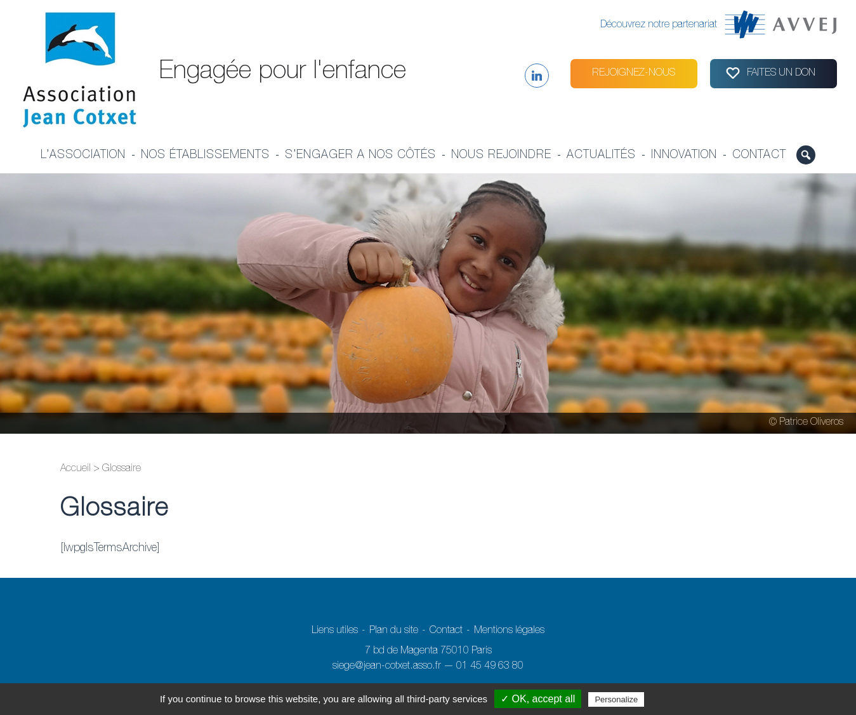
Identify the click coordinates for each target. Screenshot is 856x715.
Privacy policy (677, 699)
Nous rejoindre (501, 155)
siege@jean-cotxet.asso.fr (387, 667)
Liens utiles (335, 631)
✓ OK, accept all (538, 698)
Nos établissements (205, 155)
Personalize (616, 699)
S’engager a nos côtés (360, 155)
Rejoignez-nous (633, 74)
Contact (759, 155)
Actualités (601, 155)
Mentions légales (509, 631)
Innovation (684, 155)
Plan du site (393, 631)
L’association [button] (83, 155)
